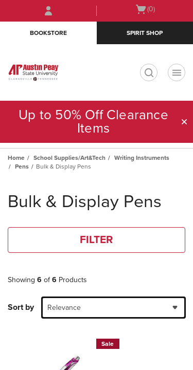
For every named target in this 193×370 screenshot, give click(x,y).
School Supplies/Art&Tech (69, 157)
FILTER (96, 239)
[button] (184, 122)
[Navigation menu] (176, 72)
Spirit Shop (145, 32)
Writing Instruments (141, 157)
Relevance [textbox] (64, 307)
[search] (148, 72)
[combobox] (113, 307)
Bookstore (48, 32)
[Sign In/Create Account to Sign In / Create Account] (48, 11)
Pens (22, 166)
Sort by (21, 307)
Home (16, 157)
